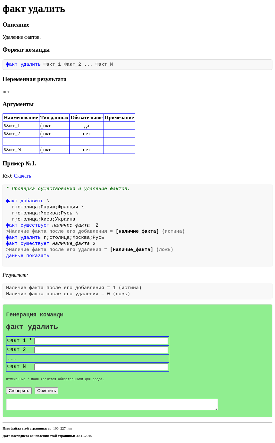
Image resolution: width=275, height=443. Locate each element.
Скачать (22, 176)
